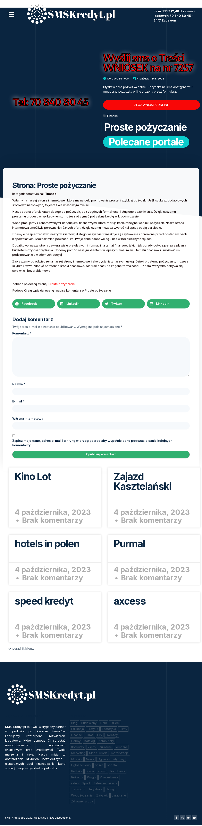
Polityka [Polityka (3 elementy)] (76, 772)
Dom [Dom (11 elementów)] (103, 723)
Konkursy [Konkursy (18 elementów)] (77, 748)
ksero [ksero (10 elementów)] (92, 748)
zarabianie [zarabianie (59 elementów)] (119, 796)
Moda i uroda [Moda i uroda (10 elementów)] (98, 754)
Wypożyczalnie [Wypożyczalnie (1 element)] (82, 796)
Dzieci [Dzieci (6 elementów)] (115, 723)
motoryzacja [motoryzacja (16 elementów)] (119, 754)
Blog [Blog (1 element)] (74, 723)
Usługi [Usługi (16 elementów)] (110, 790)
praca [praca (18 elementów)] (90, 772)
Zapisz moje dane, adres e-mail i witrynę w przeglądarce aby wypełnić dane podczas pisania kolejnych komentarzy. (92, 634)
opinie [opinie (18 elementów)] (99, 766)
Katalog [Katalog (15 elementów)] (89, 741)
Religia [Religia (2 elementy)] (91, 778)
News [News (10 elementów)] (90, 760)
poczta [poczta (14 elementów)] (112, 766)
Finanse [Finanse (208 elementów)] (76, 736)
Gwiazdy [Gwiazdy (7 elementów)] (112, 736)
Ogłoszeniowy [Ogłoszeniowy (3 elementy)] (81, 766)
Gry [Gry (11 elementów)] (99, 736)
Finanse (112, 116)
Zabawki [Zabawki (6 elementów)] (102, 796)
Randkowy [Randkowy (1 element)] (117, 772)
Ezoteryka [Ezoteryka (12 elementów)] (109, 729)
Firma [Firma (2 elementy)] (89, 736)
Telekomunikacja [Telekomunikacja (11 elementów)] (105, 784)
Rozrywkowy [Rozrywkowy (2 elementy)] (109, 778)
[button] (11, 14)
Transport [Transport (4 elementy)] (78, 790)
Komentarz (21, 524)
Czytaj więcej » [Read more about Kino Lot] (180, 489)
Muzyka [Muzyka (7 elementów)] (76, 760)
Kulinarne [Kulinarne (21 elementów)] (105, 748)
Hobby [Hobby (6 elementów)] (76, 741)
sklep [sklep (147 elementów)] (75, 784)
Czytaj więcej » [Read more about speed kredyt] (180, 614)
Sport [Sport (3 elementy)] (86, 784)
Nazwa (18, 575)
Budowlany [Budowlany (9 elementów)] (88, 723)
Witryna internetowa (27, 610)
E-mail (18, 592)
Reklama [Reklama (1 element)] (77, 778)
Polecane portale (146, 144)
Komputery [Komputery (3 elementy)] (106, 741)
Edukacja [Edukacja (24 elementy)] (77, 729)
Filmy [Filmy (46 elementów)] (123, 729)
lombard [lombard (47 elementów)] (121, 748)
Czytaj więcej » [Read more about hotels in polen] (180, 556)
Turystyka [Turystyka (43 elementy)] (95, 790)
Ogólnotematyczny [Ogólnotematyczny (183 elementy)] (111, 760)
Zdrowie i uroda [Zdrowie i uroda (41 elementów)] (82, 802)
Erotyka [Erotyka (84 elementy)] (92, 729)
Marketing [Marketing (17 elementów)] (78, 754)
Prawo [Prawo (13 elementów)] (102, 772)
